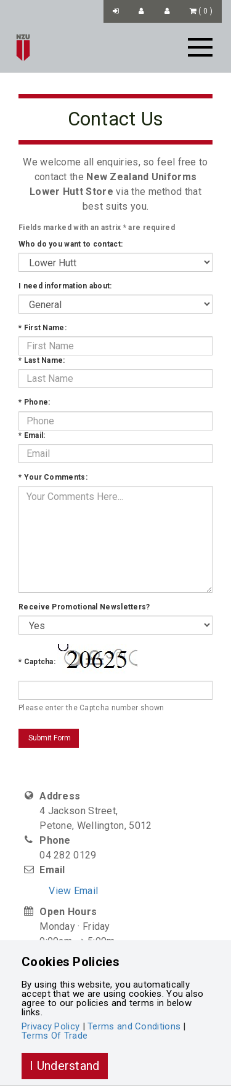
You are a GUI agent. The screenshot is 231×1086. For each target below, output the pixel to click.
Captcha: (36, 661)
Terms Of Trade (54, 1035)
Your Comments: (52, 477)
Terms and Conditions (133, 1026)
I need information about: (65, 286)
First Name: (42, 327)
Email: (31, 435)
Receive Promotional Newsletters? (84, 607)
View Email (73, 891)
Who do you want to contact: (70, 244)
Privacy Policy (50, 1026)
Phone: (34, 402)
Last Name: (41, 360)
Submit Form (48, 738)
